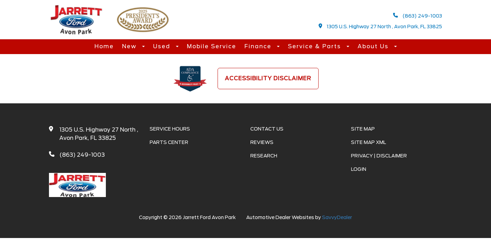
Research (263, 155)
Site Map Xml (368, 142)
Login (358, 169)
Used (162, 46)
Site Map (363, 129)
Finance (258, 46)
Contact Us (266, 129)
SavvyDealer (337, 217)
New (130, 46)
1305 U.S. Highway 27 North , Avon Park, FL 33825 (380, 26)
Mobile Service (211, 46)
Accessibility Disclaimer (268, 78)
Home (104, 46)
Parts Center (169, 142)
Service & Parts (315, 46)
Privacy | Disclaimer (379, 155)
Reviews (261, 142)
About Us (374, 46)
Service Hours (170, 129)
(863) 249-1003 (417, 16)
